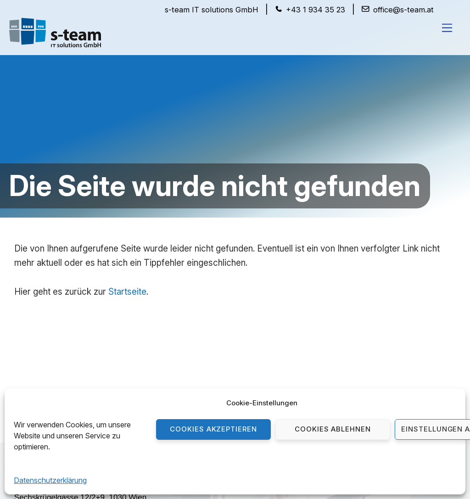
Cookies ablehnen (333, 429)
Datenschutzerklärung (50, 480)
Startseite (127, 291)
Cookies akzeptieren (213, 429)
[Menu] (447, 27)
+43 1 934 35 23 (315, 9)
